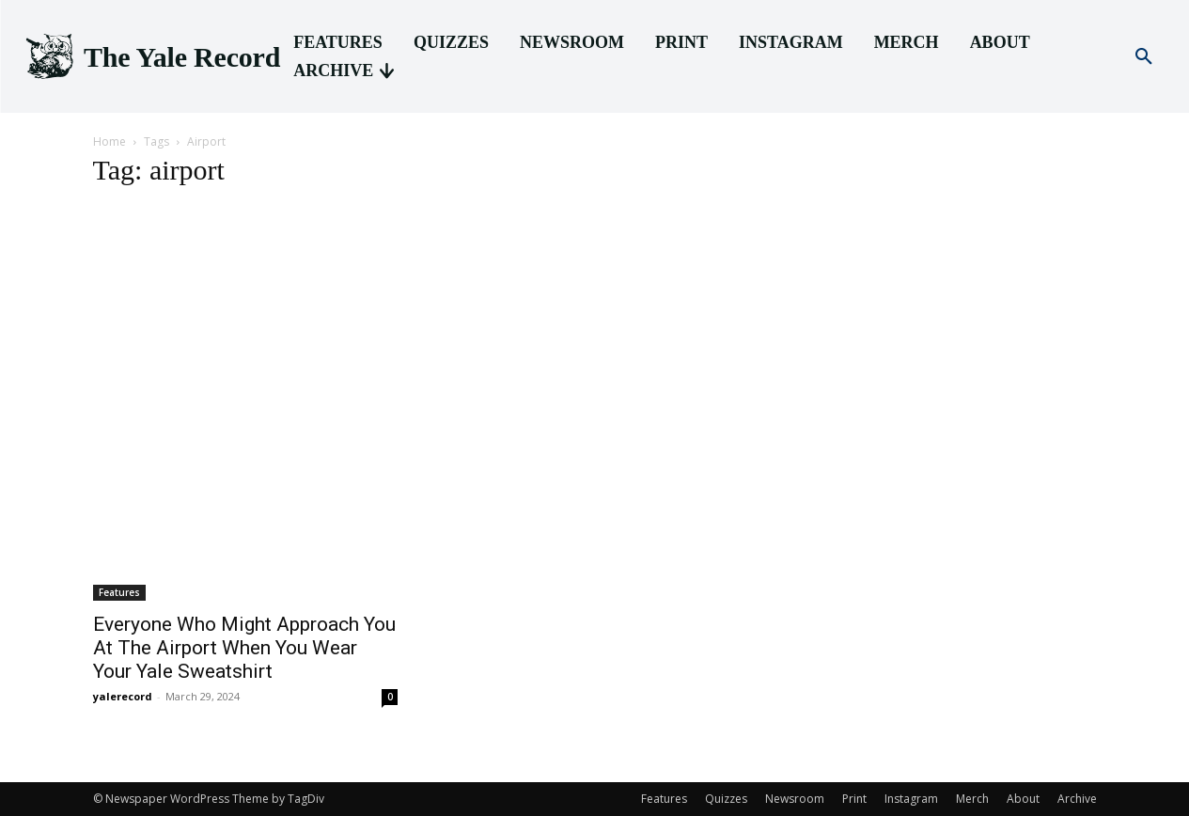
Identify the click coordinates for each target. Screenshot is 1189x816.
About (1023, 799)
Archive (1077, 799)
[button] (1143, 57)
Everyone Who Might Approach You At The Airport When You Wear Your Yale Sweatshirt (244, 648)
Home (109, 141)
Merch (972, 799)
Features (119, 592)
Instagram (911, 799)
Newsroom (794, 799)
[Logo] (151, 57)
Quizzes (726, 799)
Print (854, 799)
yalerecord (122, 696)
